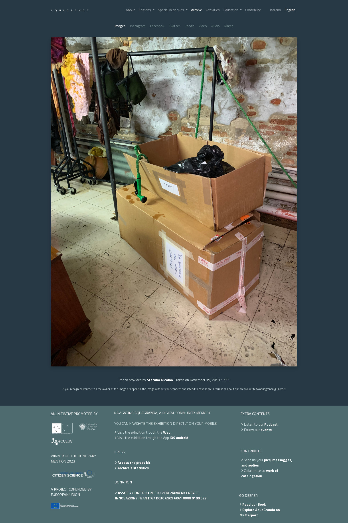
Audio (215, 25)
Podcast (271, 424)
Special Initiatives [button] (171, 9)
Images (120, 25)
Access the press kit (134, 462)
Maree (228, 25)
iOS (172, 437)
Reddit (189, 25)
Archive (196, 9)
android (182, 437)
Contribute (253, 9)
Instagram (138, 25)
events (266, 429)
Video (203, 25)
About (130, 9)
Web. (167, 432)
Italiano (275, 9)
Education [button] (231, 9)
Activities (213, 9)
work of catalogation (259, 473)
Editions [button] (145, 9)
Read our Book (254, 504)
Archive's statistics (133, 468)
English (290, 9)
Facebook (157, 25)
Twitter (174, 25)
